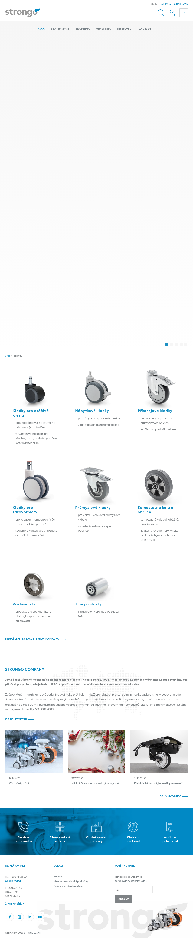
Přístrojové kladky (155, 411)
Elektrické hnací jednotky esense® (158, 783)
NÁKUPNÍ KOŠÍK (180, 4)
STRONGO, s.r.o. (32, 933)
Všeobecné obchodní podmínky (71, 881)
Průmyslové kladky (93, 508)
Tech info (103, 30)
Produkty (82, 30)
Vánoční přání (19, 783)
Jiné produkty (88, 604)
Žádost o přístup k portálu (68, 886)
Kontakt (145, 30)
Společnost (60, 30)
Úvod (41, 30)
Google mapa (13, 881)
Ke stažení (124, 30)
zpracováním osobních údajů (131, 881)
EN (183, 13)
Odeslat (123, 899)
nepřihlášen (165, 4)
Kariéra (58, 877)
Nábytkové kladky (92, 411)
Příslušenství (25, 604)
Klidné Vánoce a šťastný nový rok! (95, 783)
